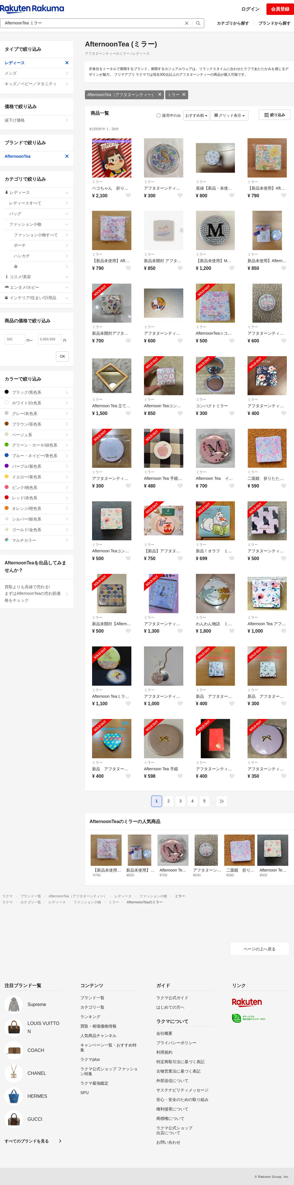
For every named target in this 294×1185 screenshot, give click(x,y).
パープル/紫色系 (37, 466)
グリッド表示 (229, 115)
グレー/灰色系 (37, 413)
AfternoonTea (37, 156)
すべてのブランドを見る (27, 1141)
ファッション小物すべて (41, 235)
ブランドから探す (274, 23)
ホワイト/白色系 (37, 402)
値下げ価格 (37, 120)
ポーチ (41, 245)
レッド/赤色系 (37, 497)
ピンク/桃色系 (37, 487)
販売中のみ (169, 115)
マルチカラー (37, 540)
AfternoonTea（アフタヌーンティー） (124, 94)
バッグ (39, 213)
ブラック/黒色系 (37, 392)
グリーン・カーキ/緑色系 (37, 445)
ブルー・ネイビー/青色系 (37, 455)
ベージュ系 (37, 434)
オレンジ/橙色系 (37, 508)
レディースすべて (39, 203)
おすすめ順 (196, 115)
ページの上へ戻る (260, 949)
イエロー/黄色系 (37, 476)
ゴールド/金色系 (37, 529)
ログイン (250, 9)
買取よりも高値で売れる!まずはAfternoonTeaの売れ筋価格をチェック (37, 593)
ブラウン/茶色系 (37, 424)
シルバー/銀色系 (37, 519)
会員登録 (280, 9)
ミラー (177, 94)
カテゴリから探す (233, 23)
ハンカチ (41, 256)
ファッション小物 (39, 224)
